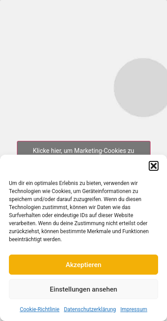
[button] (153, 165)
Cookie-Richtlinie (39, 309)
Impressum (133, 309)
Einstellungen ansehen (83, 289)
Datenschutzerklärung (90, 309)
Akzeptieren (83, 265)
